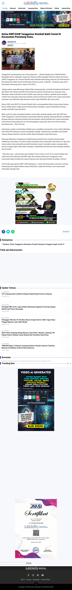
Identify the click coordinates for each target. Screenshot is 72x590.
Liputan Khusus (67, 8)
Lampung (6, 292)
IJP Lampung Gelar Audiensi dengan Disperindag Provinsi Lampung (27, 294)
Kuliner (57, 8)
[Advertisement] (36, 269)
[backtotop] (36, 584)
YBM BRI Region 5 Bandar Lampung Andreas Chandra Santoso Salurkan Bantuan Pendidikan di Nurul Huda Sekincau (28, 347)
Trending (4, 8)
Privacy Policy (45, 579)
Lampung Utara (33, 8)
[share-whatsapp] (13, 231)
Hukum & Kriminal (46, 8)
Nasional (13, 8)
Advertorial (21, 8)
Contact (28, 579)
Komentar (66, 231)
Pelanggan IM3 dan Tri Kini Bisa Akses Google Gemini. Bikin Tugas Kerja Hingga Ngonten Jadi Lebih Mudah (28, 321)
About (23, 579)
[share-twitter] (8, 231)
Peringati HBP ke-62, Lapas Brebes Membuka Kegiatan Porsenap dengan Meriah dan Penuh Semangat (29, 308)
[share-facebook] (3, 231)
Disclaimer (36, 579)
